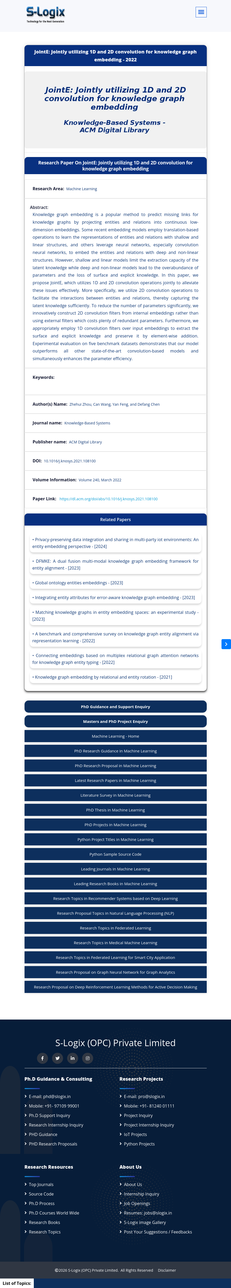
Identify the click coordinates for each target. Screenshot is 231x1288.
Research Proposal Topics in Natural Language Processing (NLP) (115, 913)
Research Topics (45, 1232)
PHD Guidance (43, 1134)
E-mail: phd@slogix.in (50, 1096)
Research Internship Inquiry (56, 1125)
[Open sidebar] (226, 644)
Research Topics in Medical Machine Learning (115, 942)
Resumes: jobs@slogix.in (148, 1213)
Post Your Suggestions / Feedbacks (158, 1232)
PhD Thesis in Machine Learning (115, 809)
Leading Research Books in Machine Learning (115, 883)
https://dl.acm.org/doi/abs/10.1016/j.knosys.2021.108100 (109, 498)
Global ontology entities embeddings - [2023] (79, 583)
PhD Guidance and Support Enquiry (115, 706)
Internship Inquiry (141, 1194)
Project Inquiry (138, 1115)
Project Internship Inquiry (149, 1125)
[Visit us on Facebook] (42, 1058)
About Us (133, 1184)
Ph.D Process (42, 1203)
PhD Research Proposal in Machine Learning (115, 765)
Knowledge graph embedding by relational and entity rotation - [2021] (103, 677)
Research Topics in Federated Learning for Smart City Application (115, 957)
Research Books (44, 1222)
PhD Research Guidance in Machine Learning (115, 750)
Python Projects (139, 1144)
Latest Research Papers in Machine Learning (115, 780)
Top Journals (41, 1184)
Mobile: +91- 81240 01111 (149, 1106)
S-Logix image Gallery (145, 1222)
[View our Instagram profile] (87, 1058)
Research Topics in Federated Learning (115, 928)
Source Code (41, 1194)
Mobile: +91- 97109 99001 (54, 1106)
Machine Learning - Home (115, 736)
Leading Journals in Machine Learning (115, 868)
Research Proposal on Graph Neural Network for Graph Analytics (115, 972)
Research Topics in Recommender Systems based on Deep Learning (115, 898)
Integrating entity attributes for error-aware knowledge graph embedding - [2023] (115, 597)
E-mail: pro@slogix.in (144, 1096)
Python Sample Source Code (115, 854)
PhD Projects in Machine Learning (115, 824)
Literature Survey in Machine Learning (115, 795)
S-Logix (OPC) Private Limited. (93, 1270)
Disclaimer (165, 1270)
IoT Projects (135, 1134)
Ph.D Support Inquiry (49, 1115)
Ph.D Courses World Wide (54, 1213)
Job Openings (137, 1203)
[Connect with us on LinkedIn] (72, 1058)
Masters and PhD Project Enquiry (115, 721)
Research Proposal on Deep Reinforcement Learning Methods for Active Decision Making (115, 987)
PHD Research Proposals (53, 1144)
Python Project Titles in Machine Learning (115, 839)
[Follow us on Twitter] (57, 1058)
